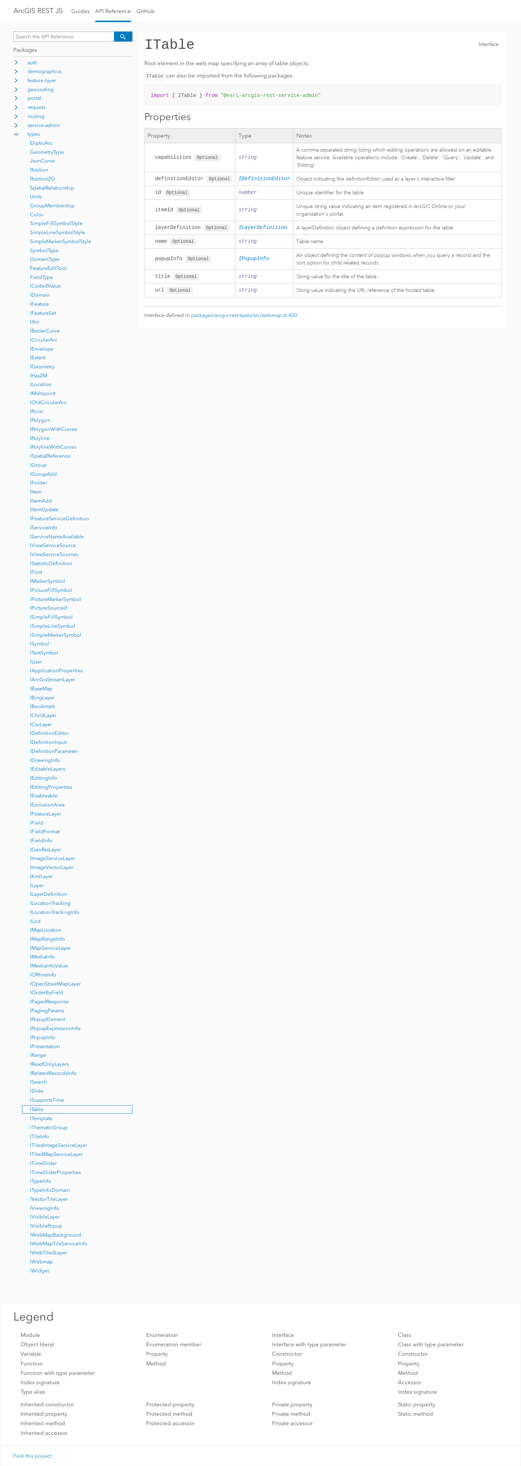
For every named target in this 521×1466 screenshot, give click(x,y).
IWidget (39, 1271)
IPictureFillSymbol (51, 590)
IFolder (38, 483)
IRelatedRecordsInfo (53, 1073)
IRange (38, 1055)
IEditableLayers (47, 769)
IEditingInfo (43, 778)
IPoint (36, 411)
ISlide (36, 1091)
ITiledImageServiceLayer (58, 1145)
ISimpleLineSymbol (52, 626)
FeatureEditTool (48, 268)
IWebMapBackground (55, 1235)
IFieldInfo (41, 841)
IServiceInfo (44, 528)
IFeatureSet (43, 313)
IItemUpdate (44, 510)
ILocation (40, 384)
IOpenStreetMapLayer (55, 984)
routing (36, 116)
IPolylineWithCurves (53, 447)
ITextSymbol (44, 653)
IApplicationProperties (56, 671)
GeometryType (47, 152)
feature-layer (41, 80)
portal (34, 98)
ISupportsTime (47, 1100)
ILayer (37, 885)
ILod (35, 921)
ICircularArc (44, 340)
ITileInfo (39, 1137)
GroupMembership (52, 206)
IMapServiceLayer (50, 948)
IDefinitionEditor (49, 733)
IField (36, 823)
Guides (80, 11)
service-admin (43, 125)
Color (36, 215)
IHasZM (38, 376)
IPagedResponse (49, 1002)
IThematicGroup (49, 1127)
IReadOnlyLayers (49, 1064)
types (33, 134)
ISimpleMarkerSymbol (55, 635)
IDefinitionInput (48, 742)
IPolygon (40, 420)
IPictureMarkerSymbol (55, 599)
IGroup (38, 465)
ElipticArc (41, 143)
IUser (36, 662)
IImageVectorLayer (51, 867)
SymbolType (44, 250)
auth (32, 63)
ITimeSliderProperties (55, 1172)
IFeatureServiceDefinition (59, 519)
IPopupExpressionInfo (55, 1028)
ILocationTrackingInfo (55, 912)
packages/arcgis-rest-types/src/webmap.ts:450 (244, 317)
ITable (36, 1109)
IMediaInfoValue (49, 966)
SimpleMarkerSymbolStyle (60, 241)
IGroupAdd (43, 474)
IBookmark (42, 706)
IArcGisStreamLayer (52, 680)
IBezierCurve (45, 331)
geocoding (40, 89)
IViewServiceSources (54, 554)
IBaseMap (41, 689)
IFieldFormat (45, 832)
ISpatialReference (50, 456)
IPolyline (40, 438)
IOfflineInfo (43, 975)
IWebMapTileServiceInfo (59, 1244)
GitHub (145, 11)
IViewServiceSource (53, 545)
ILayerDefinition (48, 894)
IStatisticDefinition (51, 563)
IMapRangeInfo (47, 939)
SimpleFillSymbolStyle (56, 223)
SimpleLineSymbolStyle (57, 232)
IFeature (39, 304)
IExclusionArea (47, 805)
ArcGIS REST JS (38, 11)
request (36, 107)
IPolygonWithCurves (53, 429)
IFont (36, 572)
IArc (34, 322)
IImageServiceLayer (52, 858)
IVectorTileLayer (49, 1199)
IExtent (38, 358)
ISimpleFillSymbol (51, 617)
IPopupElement (47, 1019)
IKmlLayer (41, 876)
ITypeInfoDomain (50, 1190)
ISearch (38, 1082)
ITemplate (41, 1118)
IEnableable (44, 796)
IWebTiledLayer (48, 1253)
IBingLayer (42, 698)
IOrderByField (46, 993)
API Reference (113, 11)
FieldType (41, 277)
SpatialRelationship (52, 188)
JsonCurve (42, 161)
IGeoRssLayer (45, 850)
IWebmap (41, 1262)
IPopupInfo (42, 1037)
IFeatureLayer (45, 814)
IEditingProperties (51, 787)
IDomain (40, 295)
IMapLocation (46, 930)
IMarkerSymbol (47, 581)
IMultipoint (42, 393)
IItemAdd (41, 501)
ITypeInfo (40, 1181)
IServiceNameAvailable (57, 537)
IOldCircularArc (48, 402)
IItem (36, 492)
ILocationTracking (50, 903)
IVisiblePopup (46, 1226)
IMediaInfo (42, 957)
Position (39, 170)
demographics (44, 71)
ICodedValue (45, 286)
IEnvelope (42, 349)
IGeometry (42, 367)
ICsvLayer (41, 724)
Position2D (42, 179)
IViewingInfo (44, 1208)
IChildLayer (43, 715)
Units (36, 197)
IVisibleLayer (45, 1217)
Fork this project (32, 1456)
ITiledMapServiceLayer (56, 1154)
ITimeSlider (43, 1163)
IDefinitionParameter (54, 751)
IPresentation (45, 1046)
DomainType (44, 259)
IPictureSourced (48, 608)
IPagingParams (47, 1011)
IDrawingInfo (45, 760)
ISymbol (39, 644)
